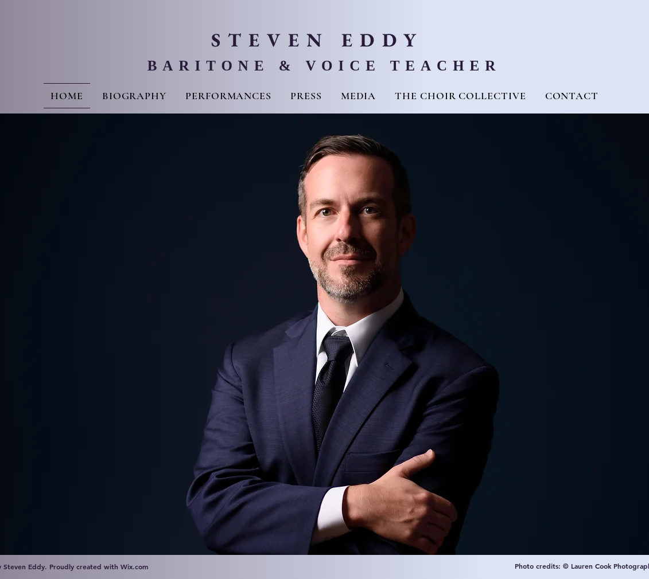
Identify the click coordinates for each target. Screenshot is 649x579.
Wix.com (134, 566)
